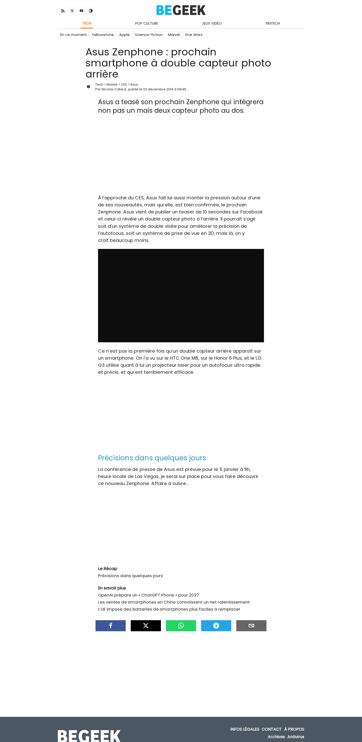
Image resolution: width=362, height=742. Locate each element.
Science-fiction (149, 34)
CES (124, 84)
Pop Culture (146, 23)
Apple (124, 34)
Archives (276, 737)
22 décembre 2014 (158, 89)
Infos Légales (244, 729)
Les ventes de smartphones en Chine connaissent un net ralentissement (174, 602)
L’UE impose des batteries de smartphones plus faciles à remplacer (169, 609)
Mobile (112, 84)
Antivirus (295, 737)
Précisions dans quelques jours (130, 576)
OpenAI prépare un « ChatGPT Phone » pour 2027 (148, 595)
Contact (272, 729)
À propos (294, 729)
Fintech (273, 23)
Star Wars (194, 34)
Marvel (174, 34)
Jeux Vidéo (212, 23)
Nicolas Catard (114, 89)
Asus (134, 84)
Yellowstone (103, 34)
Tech (86, 23)
